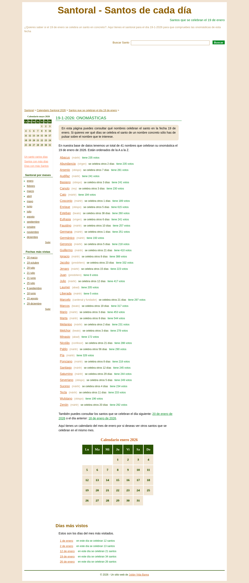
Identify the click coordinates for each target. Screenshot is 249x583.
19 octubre (33, 262)
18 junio (31, 293)
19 (87, 490)
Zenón (64, 404)
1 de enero (66, 540)
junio (29, 206)
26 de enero (67, 561)
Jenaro (64, 268)
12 (87, 480)
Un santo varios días (36, 156)
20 (97, 490)
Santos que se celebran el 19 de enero (197, 20)
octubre (31, 226)
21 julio (31, 272)
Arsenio (65, 170)
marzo (30, 191)
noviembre (33, 232)
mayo (30, 201)
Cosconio (66, 200)
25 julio (31, 283)
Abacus (65, 157)
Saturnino (66, 373)
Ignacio (64, 256)
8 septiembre (34, 288)
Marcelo (65, 299)
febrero (31, 186)
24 (138, 490)
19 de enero (67, 556)
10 (138, 470)
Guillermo (66, 250)
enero (30, 180)
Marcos (65, 305)
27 (97, 500)
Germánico (67, 238)
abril (29, 196)
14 (107, 480)
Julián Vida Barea (139, 574)
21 (107, 490)
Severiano (66, 380)
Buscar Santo (121, 42)
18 (148, 480)
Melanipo (66, 324)
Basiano (65, 182)
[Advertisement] (124, 77)
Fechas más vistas (38, 251)
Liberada (66, 293)
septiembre (33, 221)
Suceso (65, 386)
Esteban (65, 213)
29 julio (31, 267)
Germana (66, 231)
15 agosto (32, 298)
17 (138, 480)
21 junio (31, 278)
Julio (63, 281)
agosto (31, 216)
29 (117, 500)
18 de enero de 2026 (102, 418)
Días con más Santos (36, 166)
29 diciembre (34, 303)
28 (107, 500)
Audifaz (65, 176)
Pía (62, 355)
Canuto (64, 188)
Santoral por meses (38, 175)
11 (148, 470)
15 (117, 480)
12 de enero (67, 551)
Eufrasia (65, 219)
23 (128, 490)
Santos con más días (36, 161)
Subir (48, 242)
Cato (63, 194)
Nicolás (65, 343)
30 (128, 500)
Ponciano (66, 361)
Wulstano (66, 398)
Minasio (65, 336)
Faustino (65, 225)
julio (29, 211)
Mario (63, 312)
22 (117, 490)
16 (128, 480)
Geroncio (66, 244)
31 (138, 500)
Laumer (65, 287)
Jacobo (64, 262)
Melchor (65, 330)
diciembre (32, 237)
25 (148, 490)
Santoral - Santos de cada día (124, 10)
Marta (64, 318)
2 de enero (66, 546)
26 (87, 500)
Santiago (66, 367)
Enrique (65, 207)
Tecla (63, 392)
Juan (63, 275)
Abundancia (68, 163)
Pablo (64, 349)
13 (97, 480)
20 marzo (32, 257)
